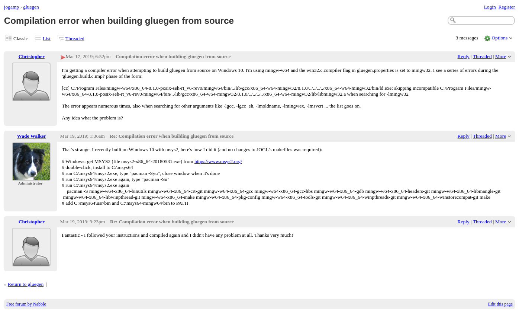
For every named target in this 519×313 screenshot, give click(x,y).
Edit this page (500, 304)
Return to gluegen (25, 284)
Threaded (74, 38)
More (500, 56)
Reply (464, 56)
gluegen (31, 7)
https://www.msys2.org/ (218, 161)
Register (506, 7)
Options (500, 38)
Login (490, 7)
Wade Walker (31, 136)
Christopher (32, 56)
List (47, 38)
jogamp (11, 7)
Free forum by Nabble (26, 304)
